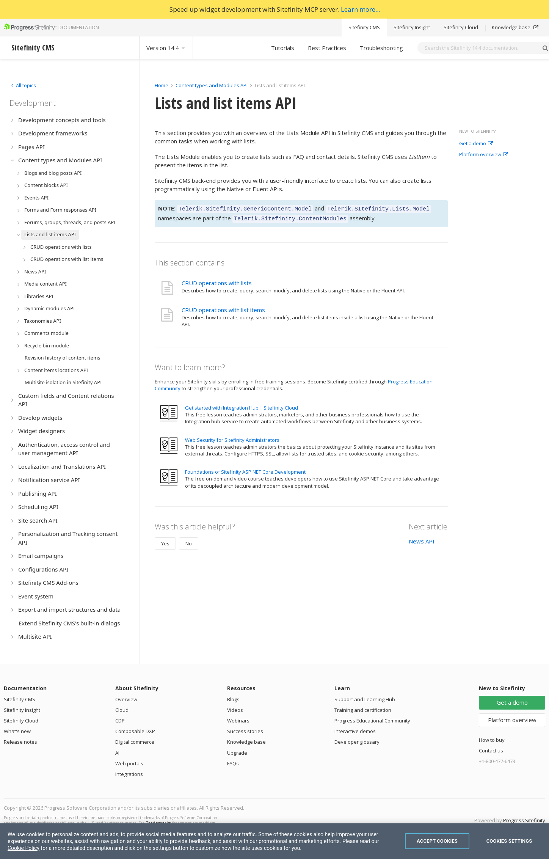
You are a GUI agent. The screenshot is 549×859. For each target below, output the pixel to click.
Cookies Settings (509, 841)
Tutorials (282, 48)
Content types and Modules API (212, 85)
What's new (17, 731)
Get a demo (476, 144)
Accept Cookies (437, 841)
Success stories (245, 731)
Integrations (129, 774)
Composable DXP (135, 731)
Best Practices (327, 48)
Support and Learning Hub (364, 699)
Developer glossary (357, 741)
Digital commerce (134, 741)
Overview (126, 699)
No (188, 541)
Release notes (20, 741)
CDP (120, 720)
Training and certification (362, 710)
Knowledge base (515, 27)
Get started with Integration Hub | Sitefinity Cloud (241, 405)
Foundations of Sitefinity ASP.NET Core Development (245, 469)
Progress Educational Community (372, 720)
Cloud (122, 710)
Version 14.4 (166, 48)
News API (421, 539)
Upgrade (237, 752)
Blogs (233, 699)
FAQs (233, 763)
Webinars (238, 720)
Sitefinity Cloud (461, 27)
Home (161, 85)
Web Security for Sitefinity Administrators (232, 437)
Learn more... (360, 9)
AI (117, 752)
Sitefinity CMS (364, 27)
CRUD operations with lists (217, 280)
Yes (165, 541)
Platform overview (483, 155)
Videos (235, 710)
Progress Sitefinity (524, 820)
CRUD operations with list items (223, 307)
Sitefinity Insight (412, 27)
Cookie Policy (23, 848)
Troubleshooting (381, 48)
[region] (274, 841)
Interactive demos (355, 731)
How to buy (492, 740)
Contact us (491, 750)
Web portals (129, 763)
